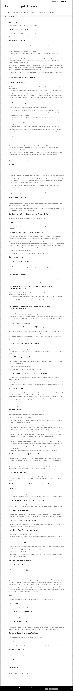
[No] (71, 688)
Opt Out (34, 253)
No (50, 688)
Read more (55, 688)
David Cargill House (21, 6)
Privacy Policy (28, 253)
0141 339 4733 (62, 1)
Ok (46, 688)
